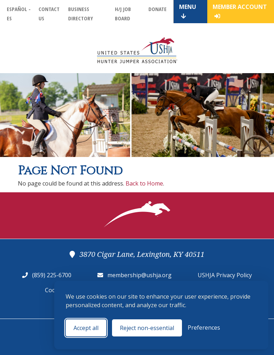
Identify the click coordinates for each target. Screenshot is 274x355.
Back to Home (144, 183)
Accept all (85, 328)
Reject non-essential (147, 328)
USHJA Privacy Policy (225, 275)
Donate (157, 8)
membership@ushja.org (139, 275)
